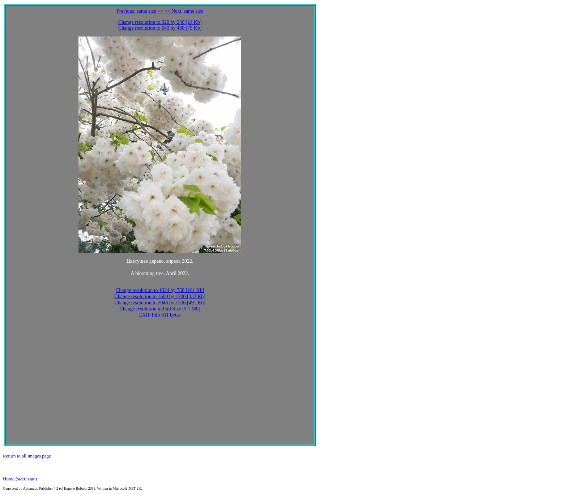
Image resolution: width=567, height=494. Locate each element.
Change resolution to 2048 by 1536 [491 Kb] (159, 302)
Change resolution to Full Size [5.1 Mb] (159, 309)
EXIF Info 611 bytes (160, 315)
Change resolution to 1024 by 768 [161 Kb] (160, 290)
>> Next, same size (184, 11)
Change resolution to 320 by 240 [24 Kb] (160, 22)
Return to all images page (27, 456)
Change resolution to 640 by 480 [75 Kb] (160, 28)
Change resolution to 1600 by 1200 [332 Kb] (159, 296)
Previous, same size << (139, 11)
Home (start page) (20, 478)
